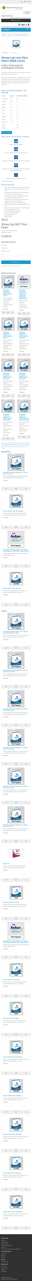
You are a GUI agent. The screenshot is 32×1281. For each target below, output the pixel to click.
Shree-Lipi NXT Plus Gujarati (12, 588)
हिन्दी (8, 444)
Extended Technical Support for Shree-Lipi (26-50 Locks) (23, 376)
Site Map (3, 1257)
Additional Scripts (5, 251)
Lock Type (4, 245)
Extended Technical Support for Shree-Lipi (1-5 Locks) (7, 292)
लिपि (10, 444)
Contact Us (4, 1253)
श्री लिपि (13, 444)
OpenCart (9, 1277)
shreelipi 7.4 (23, 443)
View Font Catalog (6, 132)
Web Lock (4, 248)
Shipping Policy (5, 1242)
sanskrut (28, 444)
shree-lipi (17, 443)
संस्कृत (5, 444)
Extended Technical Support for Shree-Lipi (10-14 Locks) (23, 335)
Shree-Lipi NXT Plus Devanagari (13, 511)
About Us (3, 1240)
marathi (20, 444)
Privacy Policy (4, 1244)
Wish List (3, 1269)
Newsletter (3, 1271)
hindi (16, 444)
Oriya (22, 446)
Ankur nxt (6, 863)
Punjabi (25, 446)
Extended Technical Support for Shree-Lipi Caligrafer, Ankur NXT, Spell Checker (23, 294)
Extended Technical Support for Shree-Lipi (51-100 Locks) (7, 417)
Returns (3, 1255)
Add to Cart (16, 262)
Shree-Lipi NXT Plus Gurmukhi (12, 1134)
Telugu (9, 446)
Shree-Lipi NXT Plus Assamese (12, 1211)
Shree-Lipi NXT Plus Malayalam (13, 1057)
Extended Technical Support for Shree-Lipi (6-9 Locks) (7, 335)
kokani (2, 446)
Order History (4, 1268)
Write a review (18, 266)
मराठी (2, 444)
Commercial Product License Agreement (11, 1249)
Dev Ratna (11, 443)
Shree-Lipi (6, 443)
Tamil (6, 446)
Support (3, 1247)
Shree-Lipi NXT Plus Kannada (12, 1095)
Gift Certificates (5, 1261)
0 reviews (11, 266)
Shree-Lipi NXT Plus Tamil (11, 979)
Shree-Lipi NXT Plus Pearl (21, 35)
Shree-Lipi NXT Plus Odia (11, 1018)
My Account (4, 1266)
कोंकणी (27, 443)
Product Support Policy (6, 1245)
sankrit (23, 444)
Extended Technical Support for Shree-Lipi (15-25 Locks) (7, 376)
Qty (2, 254)
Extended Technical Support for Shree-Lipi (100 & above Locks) (24, 417)
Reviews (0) (13, 52)
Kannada (14, 446)
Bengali (18, 446)
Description (5, 52)
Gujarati (3, 448)
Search (9, 35)
